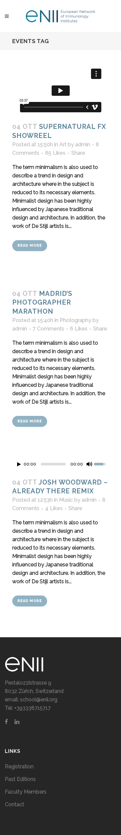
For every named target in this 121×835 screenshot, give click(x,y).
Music (66, 500)
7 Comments (48, 329)
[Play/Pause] (19, 464)
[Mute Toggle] (89, 464)
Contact (14, 804)
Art (62, 144)
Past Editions (20, 779)
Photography (75, 320)
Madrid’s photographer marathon (42, 302)
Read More (29, 245)
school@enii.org (38, 699)
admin (82, 144)
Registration (19, 766)
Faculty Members (25, 792)
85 (55, 153)
